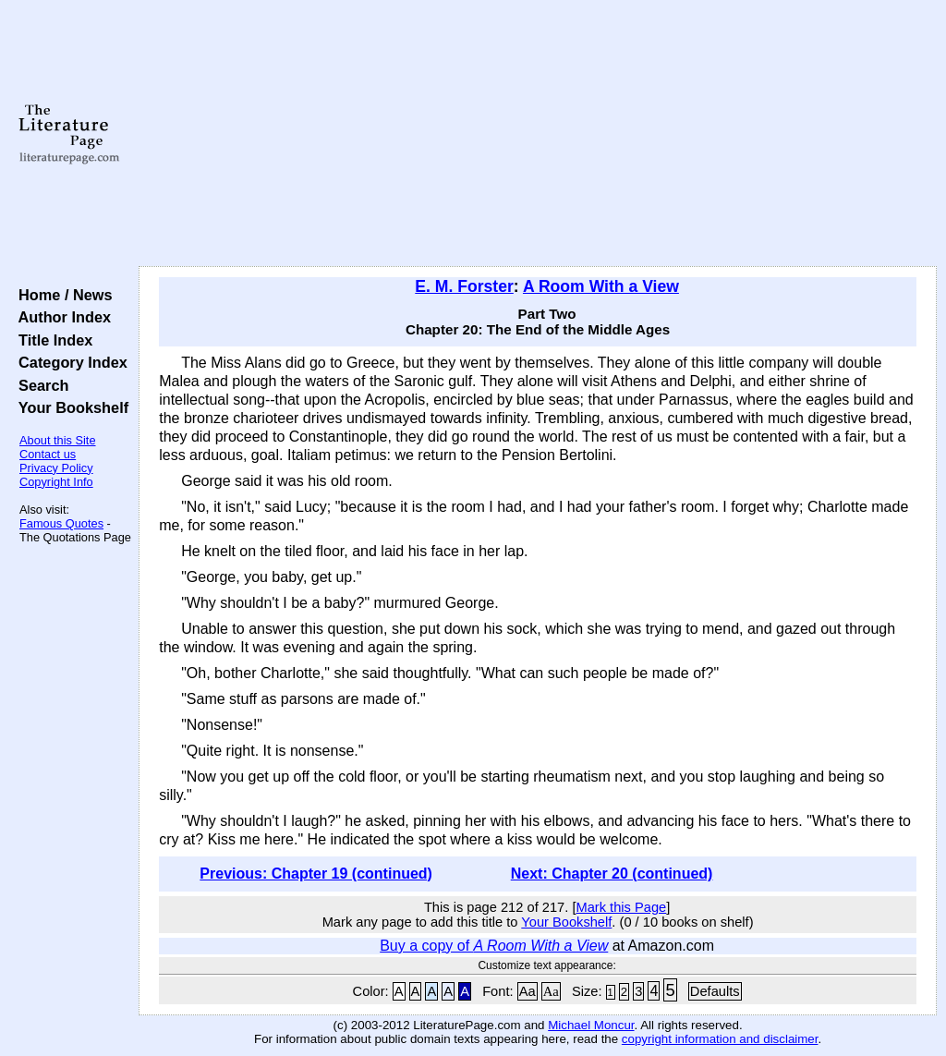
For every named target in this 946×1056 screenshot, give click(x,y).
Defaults (715, 991)
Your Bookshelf (69, 407)
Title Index (51, 340)
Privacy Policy (56, 468)
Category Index (68, 362)
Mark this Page (621, 907)
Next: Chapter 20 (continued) (612, 873)
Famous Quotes (61, 523)
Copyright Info (56, 482)
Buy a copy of (494, 945)
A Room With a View (601, 286)
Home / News (61, 294)
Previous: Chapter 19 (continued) (316, 873)
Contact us (47, 454)
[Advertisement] (537, 134)
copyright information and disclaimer (720, 1039)
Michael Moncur (591, 1025)
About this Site (57, 440)
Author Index (60, 317)
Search (39, 385)
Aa (527, 991)
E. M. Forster (464, 286)
